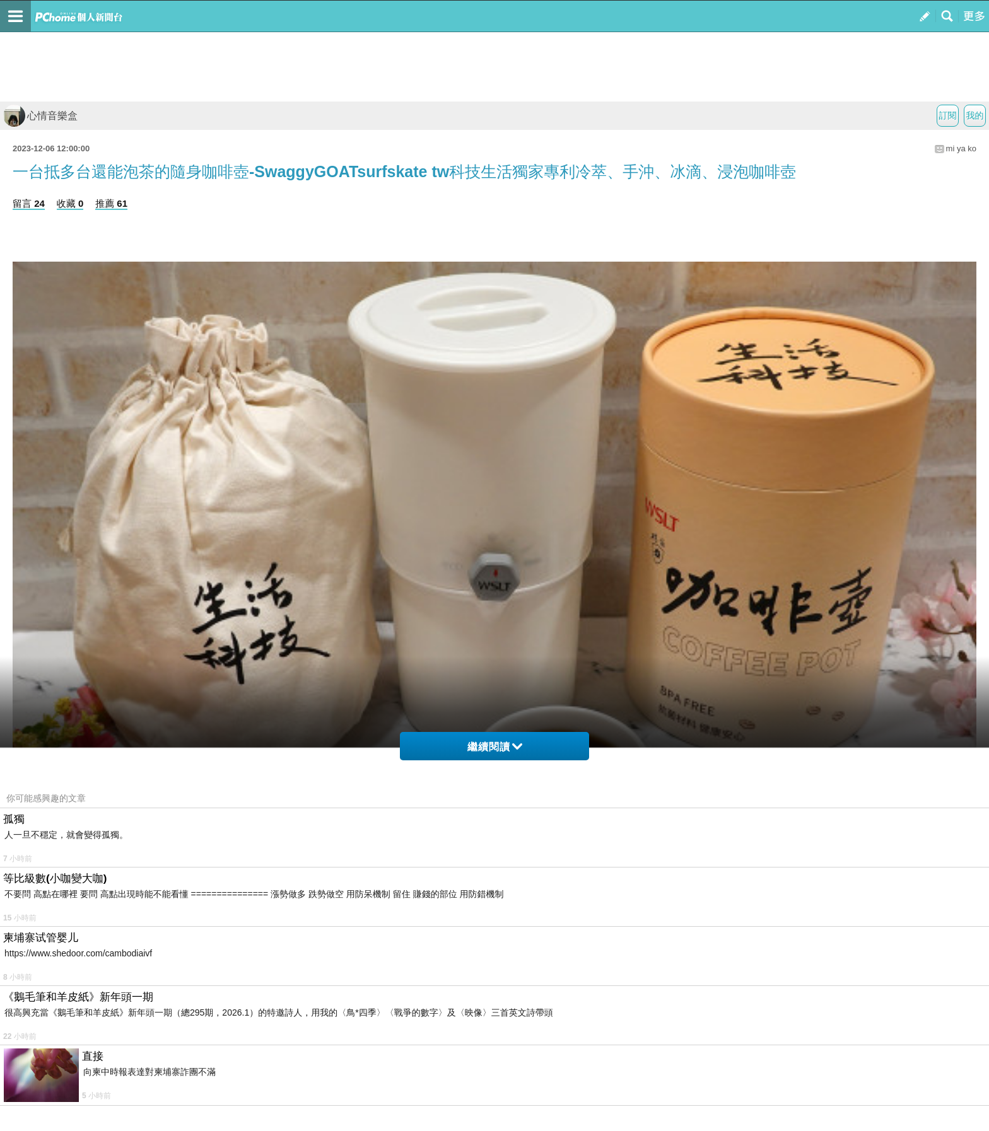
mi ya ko (961, 148)
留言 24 (29, 203)
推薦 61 (111, 203)
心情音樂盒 (40, 116)
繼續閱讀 (494, 747)
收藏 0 (70, 203)
